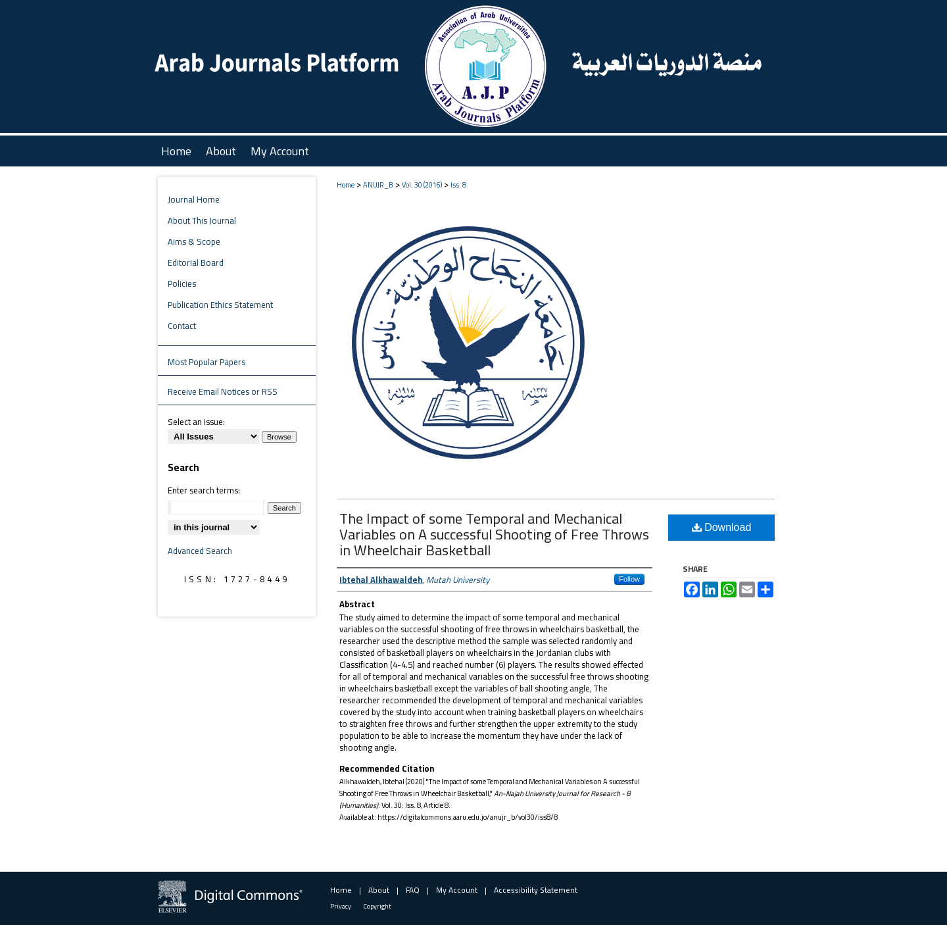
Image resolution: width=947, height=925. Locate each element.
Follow (629, 579)
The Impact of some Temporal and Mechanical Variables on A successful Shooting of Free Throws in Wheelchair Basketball (494, 534)
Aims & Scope (194, 241)
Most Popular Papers (206, 362)
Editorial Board (196, 262)
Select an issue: (196, 422)
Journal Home (194, 199)
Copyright (377, 906)
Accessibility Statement (535, 889)
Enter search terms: (204, 490)
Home (345, 184)
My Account (456, 889)
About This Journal (202, 220)
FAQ (413, 889)
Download (722, 527)
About (378, 889)
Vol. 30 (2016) (422, 184)
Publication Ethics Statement (220, 304)
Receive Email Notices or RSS (223, 391)
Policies (182, 283)
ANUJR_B (378, 184)
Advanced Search (200, 551)
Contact (182, 326)
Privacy (340, 906)
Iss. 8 (458, 184)
